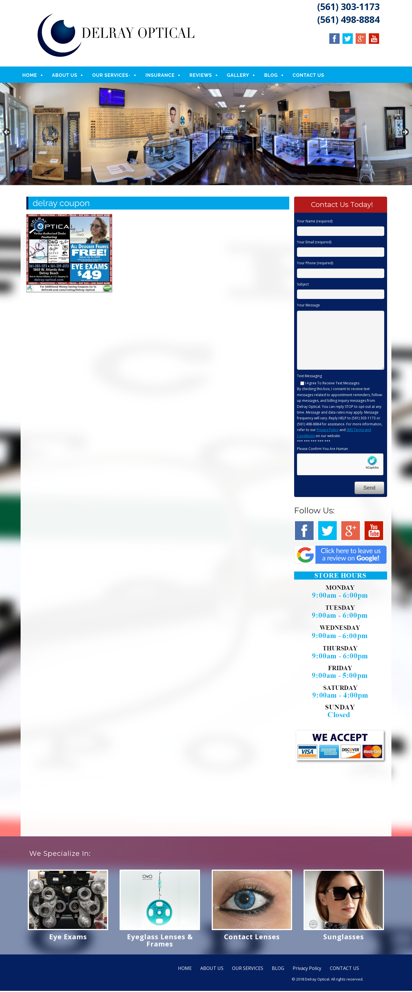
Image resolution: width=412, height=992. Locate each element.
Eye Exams (68, 937)
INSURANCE (164, 76)
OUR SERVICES (115, 76)
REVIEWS (205, 76)
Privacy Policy (327, 431)
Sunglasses (343, 937)
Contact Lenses (252, 937)
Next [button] (405, 134)
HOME (34, 76)
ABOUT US (69, 76)
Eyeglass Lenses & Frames (160, 941)
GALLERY (242, 76)
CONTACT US (313, 76)
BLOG (275, 76)
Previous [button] (7, 134)
